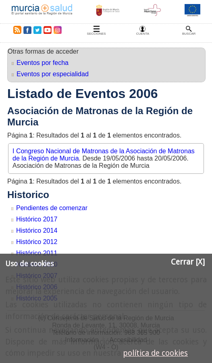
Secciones (96, 33)
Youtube (47, 30)
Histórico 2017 (36, 219)
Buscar (188, 33)
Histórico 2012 (36, 241)
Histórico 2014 (36, 230)
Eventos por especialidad (53, 74)
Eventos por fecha (43, 62)
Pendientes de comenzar (51, 207)
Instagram (57, 30)
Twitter (37, 30)
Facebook (27, 30)
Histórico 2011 (36, 253)
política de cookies (155, 353)
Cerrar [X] (188, 262)
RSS (15, 30)
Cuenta (142, 33)
